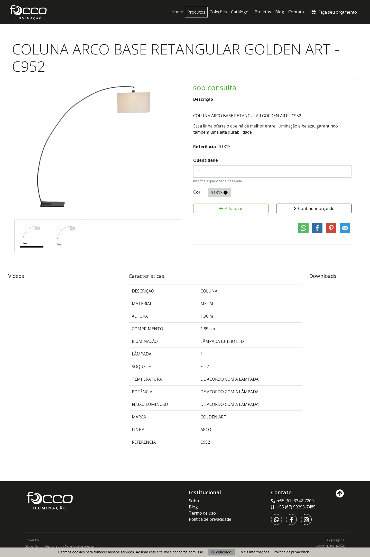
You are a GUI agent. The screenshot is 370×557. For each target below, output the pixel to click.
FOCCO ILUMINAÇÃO (330, 546)
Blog (279, 12)
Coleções (218, 12)
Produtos (196, 12)
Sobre (194, 501)
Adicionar (231, 208)
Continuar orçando (314, 208)
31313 (219, 192)
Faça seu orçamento (334, 12)
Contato (296, 12)
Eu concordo (221, 552)
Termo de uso (202, 513)
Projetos (263, 12)
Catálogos (241, 12)
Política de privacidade (292, 552)
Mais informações (255, 552)
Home (177, 12)
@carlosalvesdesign (80, 546)
